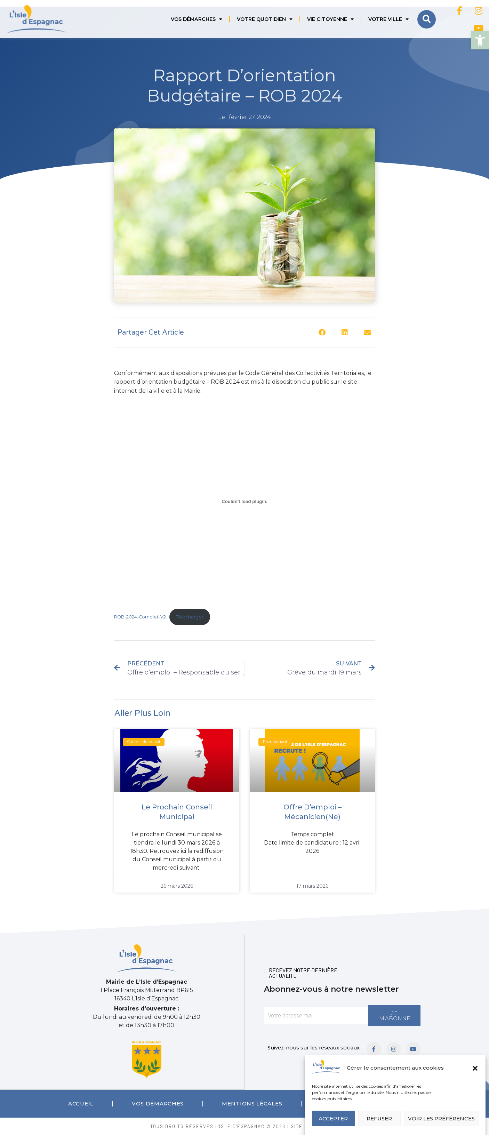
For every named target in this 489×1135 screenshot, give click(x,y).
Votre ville (388, 19)
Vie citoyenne (330, 19)
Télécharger (189, 617)
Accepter (333, 1118)
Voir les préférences (441, 1118)
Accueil (81, 1103)
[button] (480, 40)
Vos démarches (196, 19)
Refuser (379, 1118)
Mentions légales (252, 1103)
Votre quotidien (264, 19)
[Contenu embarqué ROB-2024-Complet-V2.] (244, 501)
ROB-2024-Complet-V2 (140, 617)
